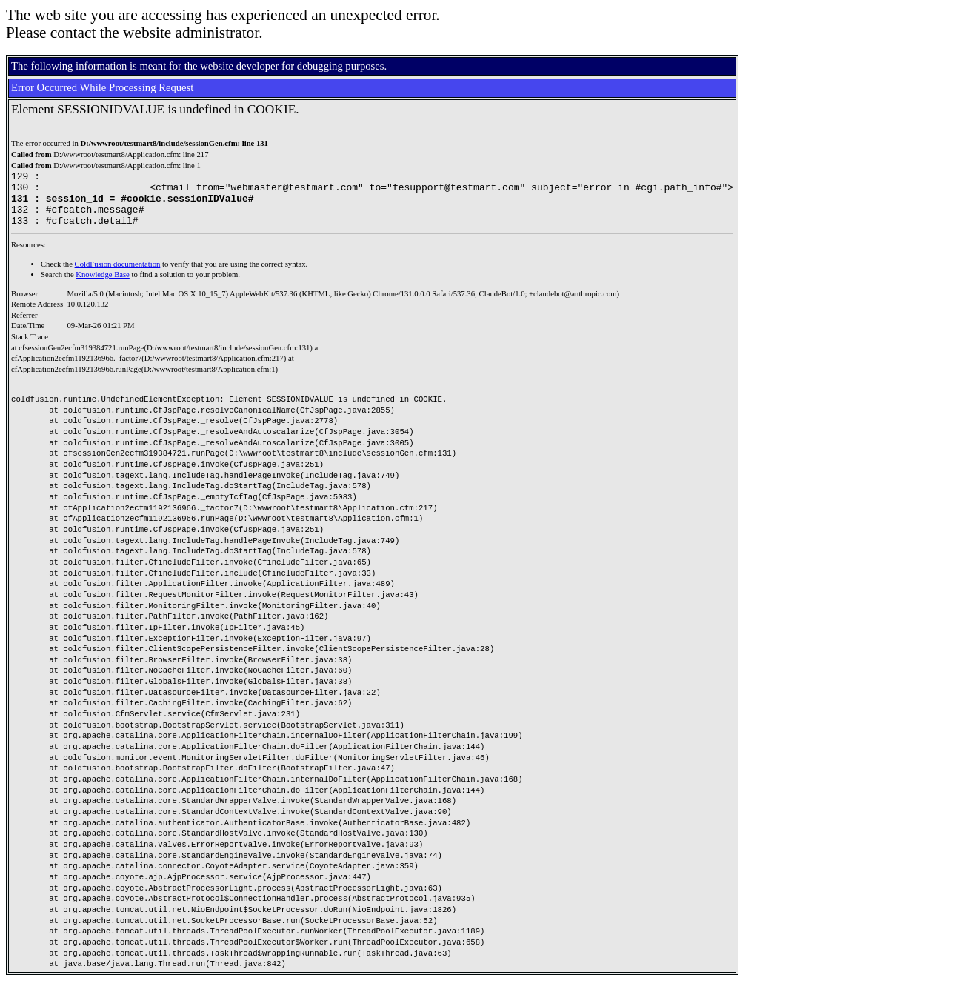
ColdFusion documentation (118, 275)
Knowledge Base (103, 286)
